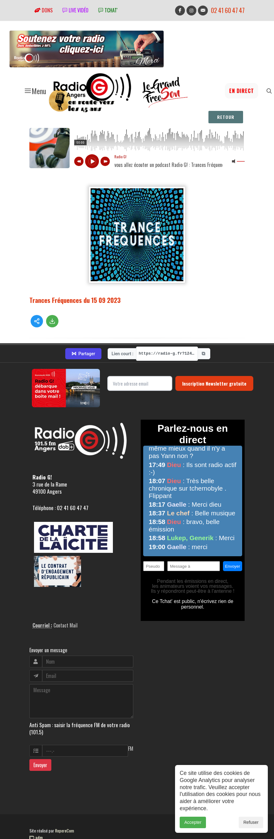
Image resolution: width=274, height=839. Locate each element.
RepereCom (64, 830)
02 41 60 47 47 (228, 10)
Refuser (251, 822)
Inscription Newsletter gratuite (214, 383)
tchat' (108, 10)
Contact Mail (66, 625)
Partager (83, 353)
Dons (43, 10)
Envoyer (40, 765)
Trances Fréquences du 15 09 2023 (75, 300)
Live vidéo (75, 10)
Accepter (192, 822)
